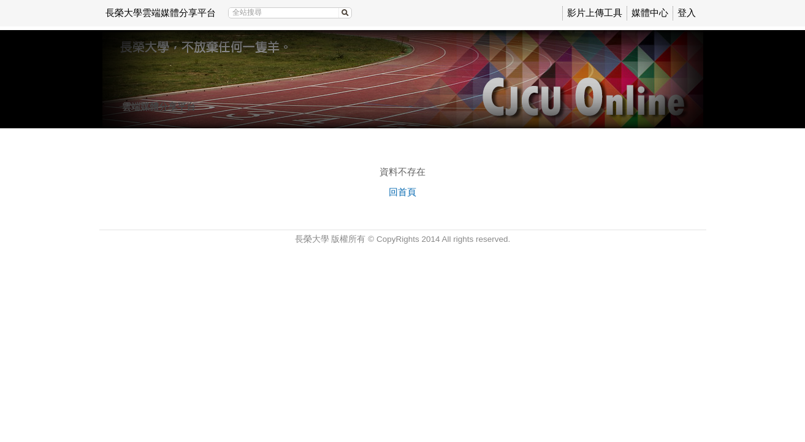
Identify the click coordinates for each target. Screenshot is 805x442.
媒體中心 (649, 12)
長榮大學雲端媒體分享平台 (160, 12)
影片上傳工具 (594, 12)
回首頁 (402, 192)
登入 (686, 12)
